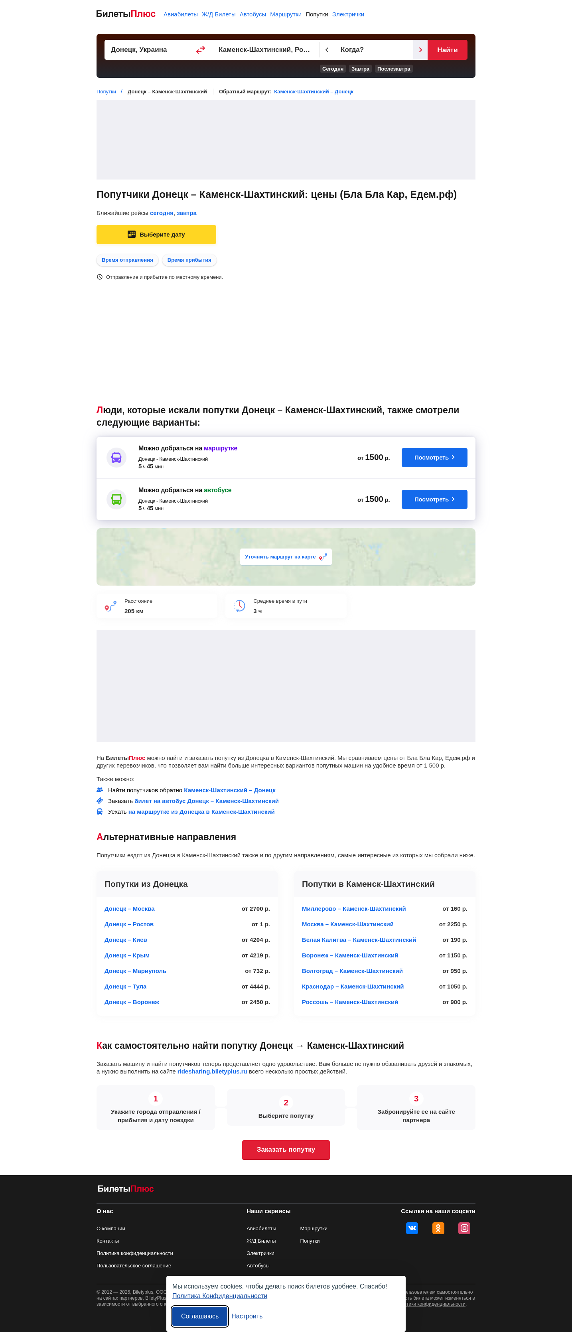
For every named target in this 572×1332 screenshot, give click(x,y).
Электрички (348, 14)
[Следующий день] (420, 50)
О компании (111, 1228)
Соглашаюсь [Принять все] (200, 1316)
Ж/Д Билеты (219, 14)
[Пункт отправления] (158, 50)
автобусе (217, 490)
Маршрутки (286, 14)
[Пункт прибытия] (266, 50)
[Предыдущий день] (327, 50)
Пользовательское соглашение (134, 1266)
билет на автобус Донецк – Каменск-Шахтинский (206, 800)
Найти (447, 50)
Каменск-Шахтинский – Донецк (313, 92)
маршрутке (220, 448)
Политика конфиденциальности (135, 1253)
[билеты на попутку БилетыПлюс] (126, 1190)
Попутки (317, 14)
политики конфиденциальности (430, 1304)
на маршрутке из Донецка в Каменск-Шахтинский (201, 811)
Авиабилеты (181, 14)
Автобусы (253, 14)
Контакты (108, 1241)
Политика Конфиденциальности (219, 1296)
